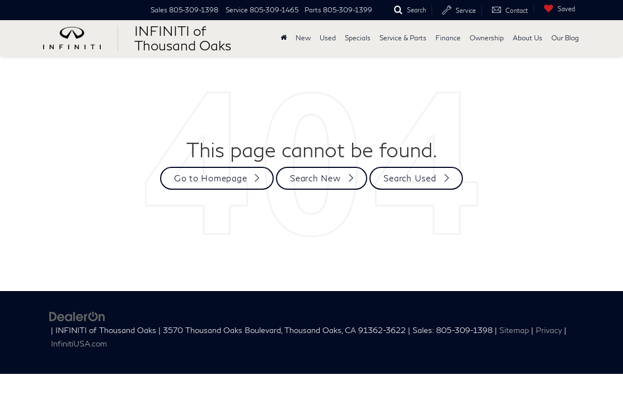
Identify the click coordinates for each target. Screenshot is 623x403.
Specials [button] (358, 38)
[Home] (283, 38)
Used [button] (328, 38)
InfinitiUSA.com (79, 343)
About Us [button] (527, 38)
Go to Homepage (210, 178)
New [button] (303, 38)
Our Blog (565, 38)
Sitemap (514, 330)
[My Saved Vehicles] (556, 8)
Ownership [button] (487, 38)
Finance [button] (448, 38)
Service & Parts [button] (403, 38)
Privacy (549, 330)
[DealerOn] (77, 315)
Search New (315, 178)
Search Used (409, 178)
